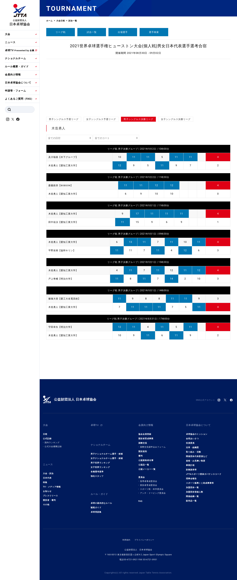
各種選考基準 (97, 467)
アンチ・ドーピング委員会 (153, 490)
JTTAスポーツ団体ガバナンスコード (203, 472)
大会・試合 (48, 468)
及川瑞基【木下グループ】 (64, 157)
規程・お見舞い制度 (195, 458)
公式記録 (47, 436)
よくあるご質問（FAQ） (19, 98)
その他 (46, 500)
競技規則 (142, 449)
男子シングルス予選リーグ (64, 119)
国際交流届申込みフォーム (153, 444)
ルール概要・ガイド (17, 66)
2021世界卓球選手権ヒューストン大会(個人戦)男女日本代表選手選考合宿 (138, 46)
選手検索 (154, 32)
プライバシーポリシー (144, 532)
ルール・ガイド (100, 487)
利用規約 (125, 532)
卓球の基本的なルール (101, 496)
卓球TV (19, 50)
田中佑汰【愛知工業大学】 (64, 222)
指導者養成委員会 (148, 479)
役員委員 (190, 440)
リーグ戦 (61, 32)
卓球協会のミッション (196, 432)
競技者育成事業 (145, 436)
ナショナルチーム (15, 58)
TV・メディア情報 (52, 482)
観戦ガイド (96, 500)
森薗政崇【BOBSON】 (61, 185)
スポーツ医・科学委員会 (152, 487)
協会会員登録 (144, 432)
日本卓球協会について (18, 82)
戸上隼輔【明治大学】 (61, 278)
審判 (140, 453)
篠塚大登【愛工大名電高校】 (65, 298)
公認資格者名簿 (145, 458)
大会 (7, 34)
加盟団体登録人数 (194, 489)
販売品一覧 (191, 498)
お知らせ (47, 486)
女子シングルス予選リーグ (101, 119)
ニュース (10, 42)
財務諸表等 (191, 467)
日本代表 (47, 473)
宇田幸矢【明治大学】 (61, 326)
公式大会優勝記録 (53, 444)
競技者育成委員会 (148, 483)
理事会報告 (191, 476)
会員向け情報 (13, 74)
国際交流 (142, 440)
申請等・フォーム (15, 90)
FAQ (140, 499)
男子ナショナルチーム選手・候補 (107, 449)
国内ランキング (52, 440)
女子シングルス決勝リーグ (176, 119)
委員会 (141, 475)
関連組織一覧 (192, 494)
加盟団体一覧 (192, 485)
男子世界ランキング (100, 458)
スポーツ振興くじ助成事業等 (200, 480)
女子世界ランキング (100, 462)
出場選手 (123, 32)
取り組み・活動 (193, 449)
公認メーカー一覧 (147, 467)
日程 (45, 432)
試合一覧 (92, 32)
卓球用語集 (96, 504)
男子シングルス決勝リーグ (138, 119)
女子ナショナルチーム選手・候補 (107, 453)
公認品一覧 (143, 462)
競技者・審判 (49, 495)
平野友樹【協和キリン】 (62, 250)
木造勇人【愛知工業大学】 (64, 165)
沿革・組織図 (192, 445)
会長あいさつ (192, 436)
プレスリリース (50, 491)
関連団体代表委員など (196, 454)
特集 (45, 477)
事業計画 (190, 463)
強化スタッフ (97, 471)
